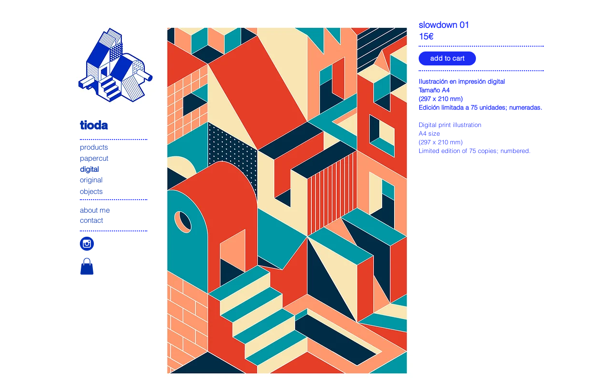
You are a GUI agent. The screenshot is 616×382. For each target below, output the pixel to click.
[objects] (114, 191)
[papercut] (114, 158)
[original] (114, 180)
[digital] (114, 169)
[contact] (114, 220)
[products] (114, 147)
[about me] (114, 210)
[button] (87, 266)
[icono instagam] (87, 244)
